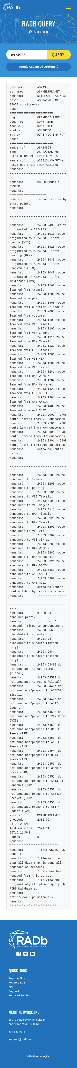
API (11, 987)
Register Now (17, 978)
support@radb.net (21, 1039)
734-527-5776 (17, 1031)
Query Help (40, 32)
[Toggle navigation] (68, 7)
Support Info (17, 991)
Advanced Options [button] (44, 66)
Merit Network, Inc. (24, 1012)
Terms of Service (19, 995)
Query (58, 54)
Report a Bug (17, 982)
